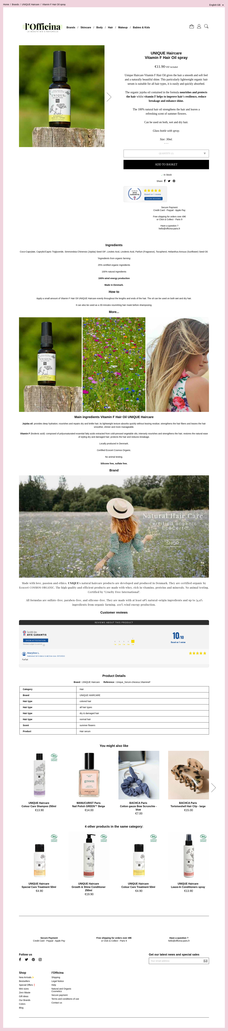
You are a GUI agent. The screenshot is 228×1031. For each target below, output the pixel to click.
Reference (109, 682)
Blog (21, 1007)
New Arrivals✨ (26, 977)
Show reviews (153, 198)
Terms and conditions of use (65, 999)
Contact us (56, 1002)
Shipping (55, 977)
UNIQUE (73, 583)
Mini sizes (24, 988)
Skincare (85, 27)
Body (99, 27)
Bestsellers (24, 981)
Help (53, 985)
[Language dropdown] (217, 5)
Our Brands (24, 1000)
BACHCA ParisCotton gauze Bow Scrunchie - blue (138, 806)
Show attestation (36, 640)
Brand (77, 682)
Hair (110, 27)
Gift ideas (23, 996)
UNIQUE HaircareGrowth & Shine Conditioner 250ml (88, 887)
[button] (110, 97)
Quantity (164, 153)
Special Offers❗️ (27, 985)
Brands (70, 27)
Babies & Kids (141, 27)
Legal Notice (57, 981)
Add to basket (166, 164)
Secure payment (59, 995)
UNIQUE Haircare (166, 53)
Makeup (123, 27)
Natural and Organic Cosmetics (61, 990)
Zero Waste (24, 992)
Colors (22, 1004)
